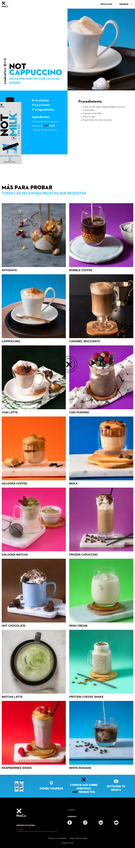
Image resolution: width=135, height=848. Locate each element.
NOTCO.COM (106, 4)
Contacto (71, 810)
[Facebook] (70, 822)
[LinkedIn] (101, 822)
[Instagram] (85, 822)
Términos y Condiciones (57, 838)
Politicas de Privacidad (78, 838)
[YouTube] (116, 822)
